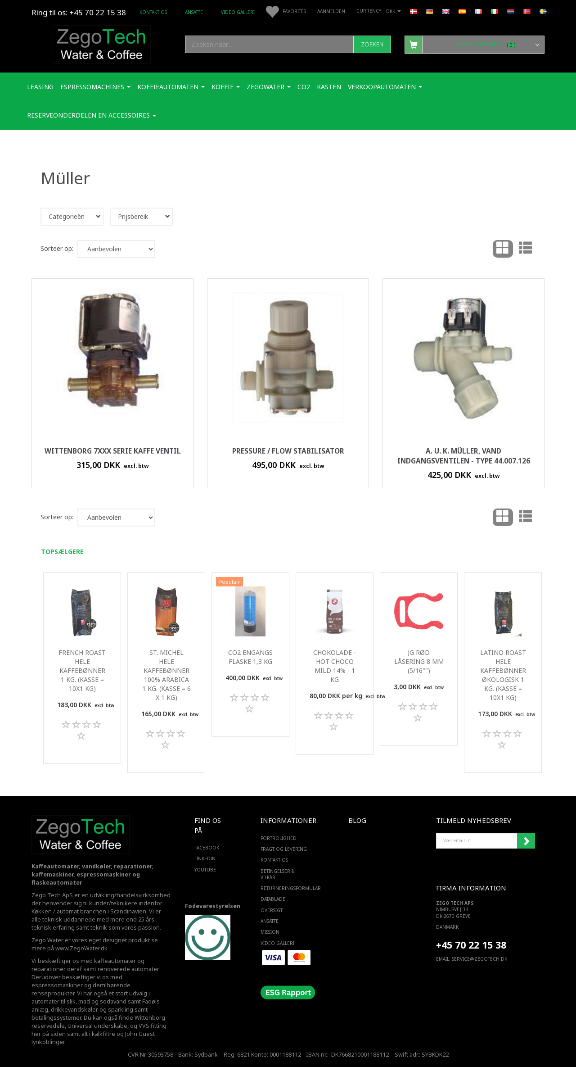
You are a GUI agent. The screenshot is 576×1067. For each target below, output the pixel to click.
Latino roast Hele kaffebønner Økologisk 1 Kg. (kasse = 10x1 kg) (503, 675)
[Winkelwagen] (474, 44)
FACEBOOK (206, 848)
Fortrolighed (279, 838)
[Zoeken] (372, 44)
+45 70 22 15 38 (471, 944)
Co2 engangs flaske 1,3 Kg (250, 657)
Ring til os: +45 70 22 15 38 (79, 12)
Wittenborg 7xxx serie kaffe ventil (113, 451)
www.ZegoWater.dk (81, 948)
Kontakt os (153, 12)
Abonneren (526, 841)
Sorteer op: (56, 248)
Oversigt (272, 910)
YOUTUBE (205, 870)
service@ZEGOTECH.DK (479, 959)
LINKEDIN (205, 858)
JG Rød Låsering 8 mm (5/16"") (419, 661)
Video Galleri (238, 12)
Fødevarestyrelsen (212, 906)
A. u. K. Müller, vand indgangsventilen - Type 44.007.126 (463, 456)
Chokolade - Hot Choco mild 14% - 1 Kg (334, 666)
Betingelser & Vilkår (278, 874)
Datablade (273, 899)
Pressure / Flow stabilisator (288, 451)
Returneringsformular (286, 888)
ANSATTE (194, 12)
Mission (270, 932)
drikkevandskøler (74, 1009)
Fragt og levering (284, 849)
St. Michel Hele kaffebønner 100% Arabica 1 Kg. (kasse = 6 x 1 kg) (166, 675)
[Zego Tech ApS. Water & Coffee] (102, 43)
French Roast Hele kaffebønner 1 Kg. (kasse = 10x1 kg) (82, 670)
